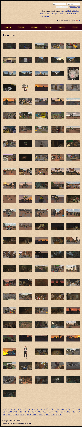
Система (48, 27)
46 (28, 412)
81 (35, 414)
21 (45, 409)
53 (45, 412)
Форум (75, 27)
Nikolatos (76, 11)
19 (40, 409)
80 (33, 414)
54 (47, 412)
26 (57, 409)
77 (25, 414)
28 (62, 409)
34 (76, 409)
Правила (34, 27)
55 (50, 412)
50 (38, 412)
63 (69, 412)
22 (47, 409)
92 (61, 414)
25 (54, 409)
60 (62, 412)
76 (23, 414)
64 (71, 412)
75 (21, 414)
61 (64, 412)
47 (30, 412)
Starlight (54, 14)
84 (42, 414)
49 (35, 412)
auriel (62, 14)
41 (16, 412)
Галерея (62, 27)
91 (59, 414)
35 (79, 409)
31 (69, 409)
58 (57, 412)
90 (56, 414)
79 (30, 414)
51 (40, 412)
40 (14, 412)
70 (9, 414)
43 (21, 412)
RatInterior (44, 16)
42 (18, 412)
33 (74, 409)
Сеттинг (21, 27)
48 (33, 412)
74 (18, 414)
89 (54, 414)
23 (49, 409)
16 (32, 409)
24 (52, 409)
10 (18, 409)
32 (71, 409)
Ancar (64, 11)
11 (20, 409)
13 (25, 409)
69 (6, 414)
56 (52, 412)
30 (67, 409)
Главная (8, 27)
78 (28, 414)
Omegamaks (44, 14)
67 (79, 412)
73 (16, 414)
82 (37, 414)
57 (55, 412)
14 (27, 409)
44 (23, 412)
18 (37, 409)
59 (59, 412)
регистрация (74, 7)
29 (64, 409)
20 (42, 409)
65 (74, 412)
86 (47, 414)
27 (59, 409)
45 (26, 412)
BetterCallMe (72, 14)
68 (4, 414)
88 (52, 414)
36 (4, 412)
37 (6, 412)
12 (23, 409)
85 (44, 414)
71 (11, 414)
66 (76, 412)
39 (11, 412)
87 (49, 414)
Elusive (69, 11)
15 (30, 409)
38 (9, 412)
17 (35, 409)
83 (40, 414)
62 (67, 412)
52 (43, 412)
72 (13, 414)
